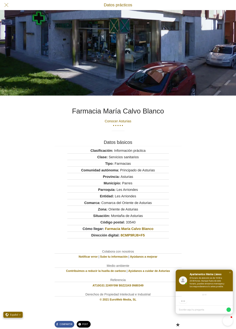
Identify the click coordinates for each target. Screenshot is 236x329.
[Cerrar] (6, 5)
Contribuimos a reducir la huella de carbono (96, 271)
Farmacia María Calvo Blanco (129, 229)
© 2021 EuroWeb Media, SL (118, 299)
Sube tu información (114, 256)
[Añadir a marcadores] (178, 324)
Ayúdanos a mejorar (143, 256)
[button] (230, 272)
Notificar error (88, 256)
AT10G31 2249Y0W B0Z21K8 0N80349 (118, 285)
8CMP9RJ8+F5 (133, 235)
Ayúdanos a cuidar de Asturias (149, 271)
